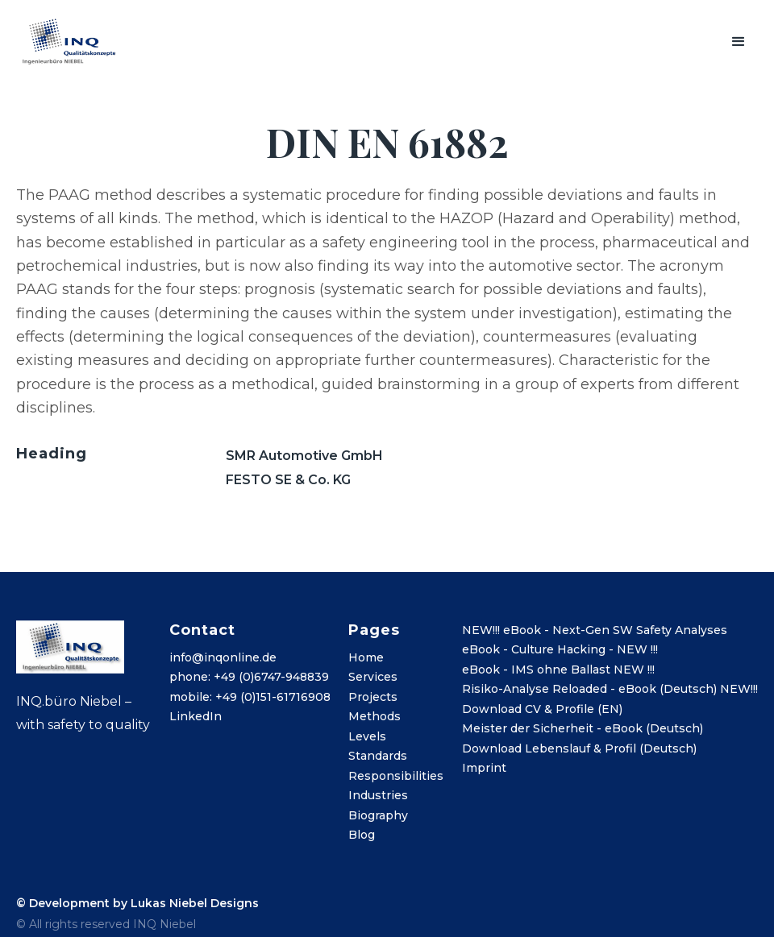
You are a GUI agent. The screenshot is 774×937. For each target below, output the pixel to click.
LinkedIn (195, 716)
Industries (378, 795)
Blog (361, 834)
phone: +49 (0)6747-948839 (249, 677)
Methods (374, 716)
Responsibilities (395, 776)
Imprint (484, 768)
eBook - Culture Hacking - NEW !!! (560, 649)
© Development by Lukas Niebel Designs (137, 903)
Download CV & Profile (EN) (542, 709)
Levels (367, 736)
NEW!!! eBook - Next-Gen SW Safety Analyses (594, 630)
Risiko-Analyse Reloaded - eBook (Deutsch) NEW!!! (610, 689)
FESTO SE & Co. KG (288, 479)
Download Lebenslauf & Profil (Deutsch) (579, 748)
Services (372, 677)
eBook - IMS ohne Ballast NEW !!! (558, 669)
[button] (738, 42)
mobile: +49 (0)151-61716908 (250, 697)
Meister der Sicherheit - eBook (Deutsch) (582, 728)
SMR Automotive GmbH (304, 455)
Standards (377, 755)
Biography (378, 815)
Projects (372, 697)
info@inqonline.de (223, 657)
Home (366, 657)
